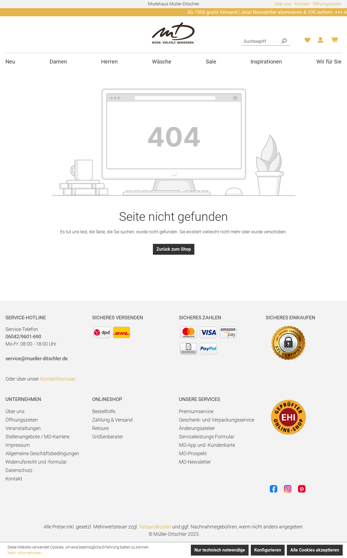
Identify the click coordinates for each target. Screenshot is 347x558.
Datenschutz (19, 470)
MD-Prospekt (193, 453)
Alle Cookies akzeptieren (314, 550)
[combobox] (259, 41)
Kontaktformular (57, 379)
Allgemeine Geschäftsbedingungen (42, 453)
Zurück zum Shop (173, 249)
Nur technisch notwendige (219, 550)
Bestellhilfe (103, 411)
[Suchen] (284, 41)
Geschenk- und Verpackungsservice (216, 420)
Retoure (100, 428)
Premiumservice (196, 411)
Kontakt (301, 4)
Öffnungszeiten (327, 4)
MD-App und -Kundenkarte (207, 445)
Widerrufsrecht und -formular (36, 462)
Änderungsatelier (197, 428)
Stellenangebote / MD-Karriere (37, 436)
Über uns (282, 4)
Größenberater (107, 436)
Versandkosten (155, 527)
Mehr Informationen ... (26, 553)
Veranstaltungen (23, 428)
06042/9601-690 (23, 336)
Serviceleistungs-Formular (206, 436)
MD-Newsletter (195, 462)
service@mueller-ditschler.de (36, 358)
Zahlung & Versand (112, 420)
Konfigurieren (267, 550)
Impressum (17, 445)
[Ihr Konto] (320, 41)
